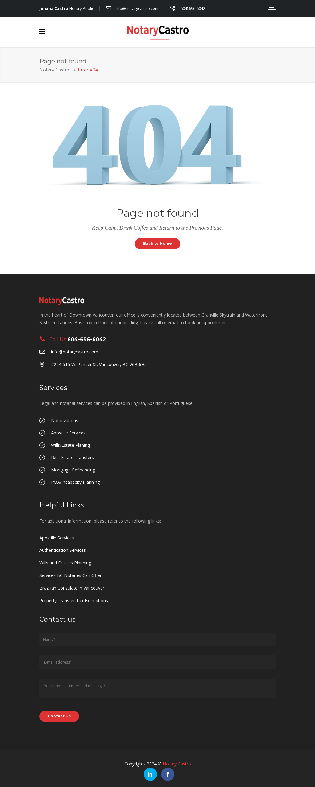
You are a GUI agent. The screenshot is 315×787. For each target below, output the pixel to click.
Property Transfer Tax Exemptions (73, 600)
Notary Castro (54, 70)
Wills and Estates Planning (65, 563)
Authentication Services (62, 550)
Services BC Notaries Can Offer (70, 575)
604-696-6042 (86, 339)
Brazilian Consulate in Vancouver (71, 588)
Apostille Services (56, 538)
